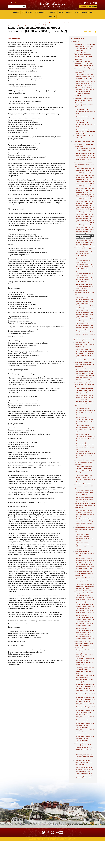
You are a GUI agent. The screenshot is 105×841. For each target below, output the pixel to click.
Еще (52, 16)
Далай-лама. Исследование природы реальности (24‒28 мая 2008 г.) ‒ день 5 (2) (85, 236)
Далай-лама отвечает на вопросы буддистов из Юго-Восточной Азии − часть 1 (85, 769)
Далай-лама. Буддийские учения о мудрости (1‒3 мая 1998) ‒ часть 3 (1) (85, 266)
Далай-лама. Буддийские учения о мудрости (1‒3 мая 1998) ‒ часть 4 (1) (85, 279)
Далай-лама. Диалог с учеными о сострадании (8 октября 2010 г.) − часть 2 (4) (85, 636)
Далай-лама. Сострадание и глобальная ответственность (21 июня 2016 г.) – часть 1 (85, 371)
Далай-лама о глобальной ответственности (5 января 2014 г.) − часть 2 (84, 397)
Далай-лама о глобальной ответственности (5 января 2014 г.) (84, 384)
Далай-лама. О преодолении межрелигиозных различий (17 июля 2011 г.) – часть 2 (85, 586)
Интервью (76, 41)
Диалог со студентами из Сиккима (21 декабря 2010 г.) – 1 (85, 749)
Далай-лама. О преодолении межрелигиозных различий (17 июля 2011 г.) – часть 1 (85, 580)
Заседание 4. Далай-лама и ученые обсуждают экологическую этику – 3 (85, 738)
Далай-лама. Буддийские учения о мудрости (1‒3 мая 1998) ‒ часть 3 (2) (85, 273)
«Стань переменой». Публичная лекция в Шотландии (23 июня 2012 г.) (85, 529)
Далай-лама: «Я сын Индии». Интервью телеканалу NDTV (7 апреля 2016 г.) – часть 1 (85, 77)
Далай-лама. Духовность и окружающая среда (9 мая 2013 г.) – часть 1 (84, 492)
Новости (52, 12)
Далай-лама (27, 12)
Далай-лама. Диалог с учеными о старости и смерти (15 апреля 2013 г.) (85, 404)
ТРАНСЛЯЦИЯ (88, 6)
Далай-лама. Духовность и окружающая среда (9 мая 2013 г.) (84, 486)
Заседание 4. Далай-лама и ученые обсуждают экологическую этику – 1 (85, 725)
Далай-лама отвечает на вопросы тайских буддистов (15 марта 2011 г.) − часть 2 (85, 567)
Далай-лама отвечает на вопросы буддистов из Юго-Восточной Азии (83, 762)
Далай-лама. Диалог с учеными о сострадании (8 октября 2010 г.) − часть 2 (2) (85, 623)
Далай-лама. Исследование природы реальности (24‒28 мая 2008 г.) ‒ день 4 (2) (85, 216)
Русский (12, 3)
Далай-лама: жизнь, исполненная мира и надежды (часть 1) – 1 (85, 111)
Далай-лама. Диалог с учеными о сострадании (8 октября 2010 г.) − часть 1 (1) (85, 597)
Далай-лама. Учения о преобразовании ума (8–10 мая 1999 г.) (84, 292)
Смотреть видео (14, 38)
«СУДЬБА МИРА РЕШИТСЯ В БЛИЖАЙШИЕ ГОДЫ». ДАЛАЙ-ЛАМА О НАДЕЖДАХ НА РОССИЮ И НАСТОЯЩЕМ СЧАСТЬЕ (84, 92)
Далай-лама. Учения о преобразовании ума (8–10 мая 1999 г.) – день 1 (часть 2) (85, 306)
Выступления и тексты (14, 22)
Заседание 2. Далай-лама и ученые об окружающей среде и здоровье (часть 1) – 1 (85, 686)
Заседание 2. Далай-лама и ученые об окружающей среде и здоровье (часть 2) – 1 (85, 699)
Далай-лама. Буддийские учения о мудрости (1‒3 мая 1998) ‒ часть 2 (85, 260)
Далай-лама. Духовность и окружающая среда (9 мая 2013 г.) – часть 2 (84, 499)
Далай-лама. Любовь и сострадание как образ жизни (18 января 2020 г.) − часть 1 (85, 351)
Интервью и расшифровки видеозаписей (34, 22)
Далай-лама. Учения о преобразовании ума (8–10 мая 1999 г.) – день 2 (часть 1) (85, 312)
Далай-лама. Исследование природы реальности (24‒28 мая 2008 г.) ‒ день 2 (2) (85, 190)
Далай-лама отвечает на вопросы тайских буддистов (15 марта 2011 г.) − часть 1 (85, 560)
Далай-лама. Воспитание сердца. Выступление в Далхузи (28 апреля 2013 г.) (85, 462)
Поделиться (89, 32)
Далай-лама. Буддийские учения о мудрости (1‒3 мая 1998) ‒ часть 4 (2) (85, 286)
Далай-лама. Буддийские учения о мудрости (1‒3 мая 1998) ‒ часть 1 (85, 253)
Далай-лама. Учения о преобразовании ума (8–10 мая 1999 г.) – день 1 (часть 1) (85, 299)
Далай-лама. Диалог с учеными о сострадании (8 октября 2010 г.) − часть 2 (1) (85, 617)
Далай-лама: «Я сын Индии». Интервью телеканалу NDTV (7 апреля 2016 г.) (84, 70)
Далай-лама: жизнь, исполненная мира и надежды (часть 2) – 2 (85, 131)
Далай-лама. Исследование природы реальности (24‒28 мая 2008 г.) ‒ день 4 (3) (85, 223)
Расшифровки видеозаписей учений (59, 22)
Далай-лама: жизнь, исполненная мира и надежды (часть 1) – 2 (85, 118)
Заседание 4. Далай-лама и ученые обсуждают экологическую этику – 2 (85, 732)
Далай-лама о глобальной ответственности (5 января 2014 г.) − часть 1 (84, 391)
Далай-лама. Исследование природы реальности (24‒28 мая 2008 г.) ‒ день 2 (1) (85, 184)
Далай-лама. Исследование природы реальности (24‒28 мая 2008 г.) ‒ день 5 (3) (85, 242)
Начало (16, 12)
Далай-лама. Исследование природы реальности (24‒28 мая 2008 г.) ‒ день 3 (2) (85, 203)
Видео (69, 12)
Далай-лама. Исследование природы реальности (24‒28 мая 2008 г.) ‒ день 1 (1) (85, 171)
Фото (61, 12)
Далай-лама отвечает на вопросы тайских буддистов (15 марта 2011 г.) (84, 553)
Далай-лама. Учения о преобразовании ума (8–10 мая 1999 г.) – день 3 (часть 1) (85, 325)
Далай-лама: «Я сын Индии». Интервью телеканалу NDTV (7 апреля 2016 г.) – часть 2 (85, 83)
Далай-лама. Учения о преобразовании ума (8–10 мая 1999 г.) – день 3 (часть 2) (85, 332)
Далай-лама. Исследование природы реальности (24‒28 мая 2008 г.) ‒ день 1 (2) (85, 177)
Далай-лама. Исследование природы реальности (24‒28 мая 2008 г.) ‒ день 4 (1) (85, 210)
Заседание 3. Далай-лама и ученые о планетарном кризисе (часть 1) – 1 (85, 712)
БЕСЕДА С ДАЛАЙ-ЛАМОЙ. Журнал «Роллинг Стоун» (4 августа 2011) (83, 100)
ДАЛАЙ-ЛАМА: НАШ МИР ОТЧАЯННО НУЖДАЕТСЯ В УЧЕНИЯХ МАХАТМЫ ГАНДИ (84, 63)
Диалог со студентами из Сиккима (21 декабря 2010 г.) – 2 (85, 756)
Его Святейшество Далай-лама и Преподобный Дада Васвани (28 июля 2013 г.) (85, 506)
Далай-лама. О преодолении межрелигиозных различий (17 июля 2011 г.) (84, 573)
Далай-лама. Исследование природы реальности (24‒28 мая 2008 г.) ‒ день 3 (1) (85, 197)
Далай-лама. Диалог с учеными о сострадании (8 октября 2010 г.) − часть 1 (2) (85, 604)
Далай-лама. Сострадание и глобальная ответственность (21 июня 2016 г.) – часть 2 (85, 377)
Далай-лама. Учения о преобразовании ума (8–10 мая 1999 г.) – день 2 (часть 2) (85, 319)
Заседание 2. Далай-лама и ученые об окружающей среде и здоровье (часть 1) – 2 (85, 693)
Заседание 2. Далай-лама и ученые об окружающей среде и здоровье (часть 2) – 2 (85, 706)
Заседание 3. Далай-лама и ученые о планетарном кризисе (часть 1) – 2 (85, 719)
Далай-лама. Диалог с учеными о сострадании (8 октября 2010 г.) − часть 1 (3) (85, 610)
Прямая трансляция (83, 12)
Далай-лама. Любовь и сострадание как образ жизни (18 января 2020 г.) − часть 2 (85, 358)
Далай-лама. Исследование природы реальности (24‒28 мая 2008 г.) (27, 25)
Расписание (40, 12)
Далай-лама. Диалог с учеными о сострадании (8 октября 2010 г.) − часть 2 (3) (85, 630)
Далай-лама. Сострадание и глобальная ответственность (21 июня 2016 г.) (85, 364)
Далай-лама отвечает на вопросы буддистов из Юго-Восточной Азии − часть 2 (85, 776)
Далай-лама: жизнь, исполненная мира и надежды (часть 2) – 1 (85, 124)
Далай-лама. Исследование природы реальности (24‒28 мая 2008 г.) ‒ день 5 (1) (85, 229)
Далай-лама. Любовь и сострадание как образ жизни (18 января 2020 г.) (85, 344)
